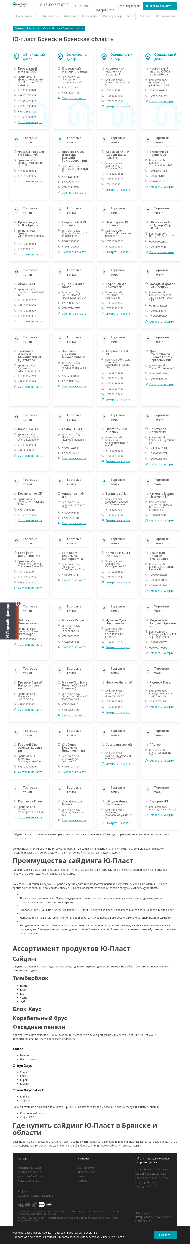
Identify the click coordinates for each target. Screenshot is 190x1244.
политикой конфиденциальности (103, 1237)
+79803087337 (27, 316)
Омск (81, 1176)
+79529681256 (158, 170)
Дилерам (70, 16)
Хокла (18, 1048)
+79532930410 (71, 518)
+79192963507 (114, 571)
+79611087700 (71, 766)
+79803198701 (27, 249)
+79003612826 (158, 574)
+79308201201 (71, 704)
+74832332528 (158, 305)
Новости (145, 16)
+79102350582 (114, 515)
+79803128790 (71, 187)
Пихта (24, 986)
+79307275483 (158, 458)
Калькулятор (112, 16)
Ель (22, 993)
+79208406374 (71, 381)
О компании (23, 16)
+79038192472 (114, 642)
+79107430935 (27, 176)
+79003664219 (27, 376)
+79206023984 (27, 381)
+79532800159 (114, 303)
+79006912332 (114, 372)
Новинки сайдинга (29, 1172)
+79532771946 (158, 701)
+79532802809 (27, 117)
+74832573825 (114, 173)
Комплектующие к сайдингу (35, 1195)
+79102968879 (158, 642)
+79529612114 (71, 574)
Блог (130, 16)
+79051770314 (27, 95)
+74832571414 (71, 176)
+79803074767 (27, 582)
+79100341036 (27, 305)
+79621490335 (158, 379)
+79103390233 (27, 509)
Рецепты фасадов (29, 1167)
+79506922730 (71, 93)
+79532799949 (114, 383)
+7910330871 (113, 184)
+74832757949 (71, 241)
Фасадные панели (29, 1180)
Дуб (22, 1001)
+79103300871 (114, 179)
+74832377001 (114, 509)
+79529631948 (158, 373)
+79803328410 (158, 176)
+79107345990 (71, 375)
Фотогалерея (165, 16)
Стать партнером (129, 6)
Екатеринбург (104, 9)
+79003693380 (27, 639)
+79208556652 (27, 704)
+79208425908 (158, 316)
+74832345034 (27, 170)
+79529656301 (71, 182)
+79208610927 (71, 87)
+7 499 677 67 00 (56, 4)
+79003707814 (114, 90)
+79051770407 (27, 101)
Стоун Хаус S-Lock (28, 1090)
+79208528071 (158, 453)
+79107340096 (158, 647)
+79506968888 (71, 512)
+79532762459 (71, 709)
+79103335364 (27, 244)
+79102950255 (27, 577)
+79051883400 (27, 106)
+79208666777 (71, 303)
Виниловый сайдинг (30, 1176)
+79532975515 (27, 515)
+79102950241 (27, 571)
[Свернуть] (18, 603)
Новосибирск (86, 1172)
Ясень (23, 997)
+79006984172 (158, 580)
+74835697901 (158, 448)
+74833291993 (27, 445)
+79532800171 (114, 308)
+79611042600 (71, 246)
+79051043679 (114, 241)
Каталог (48, 16)
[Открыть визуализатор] (9, 621)
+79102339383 (158, 515)
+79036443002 (114, 456)
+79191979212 (27, 450)
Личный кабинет (160, 6)
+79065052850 (158, 241)
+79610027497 (114, 389)
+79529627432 (71, 453)
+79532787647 (114, 577)
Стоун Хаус (22, 1065)
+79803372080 (158, 181)
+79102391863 (158, 585)
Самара (82, 1180)
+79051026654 (71, 447)
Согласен (165, 1235)
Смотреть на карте (30, 122)
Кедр (23, 990)
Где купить (90, 16)
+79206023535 (71, 636)
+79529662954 (114, 701)
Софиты (23, 1191)
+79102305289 (27, 310)
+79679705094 (158, 96)
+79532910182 (158, 90)
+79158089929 (27, 766)
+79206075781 (114, 246)
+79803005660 (114, 101)
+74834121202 (27, 300)
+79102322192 (27, 111)
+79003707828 (27, 90)
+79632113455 (114, 394)
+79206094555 (71, 641)
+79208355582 (114, 378)
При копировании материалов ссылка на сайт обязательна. (152, 1217)
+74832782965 (114, 450)
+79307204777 (71, 308)
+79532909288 (158, 247)
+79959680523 (114, 707)
